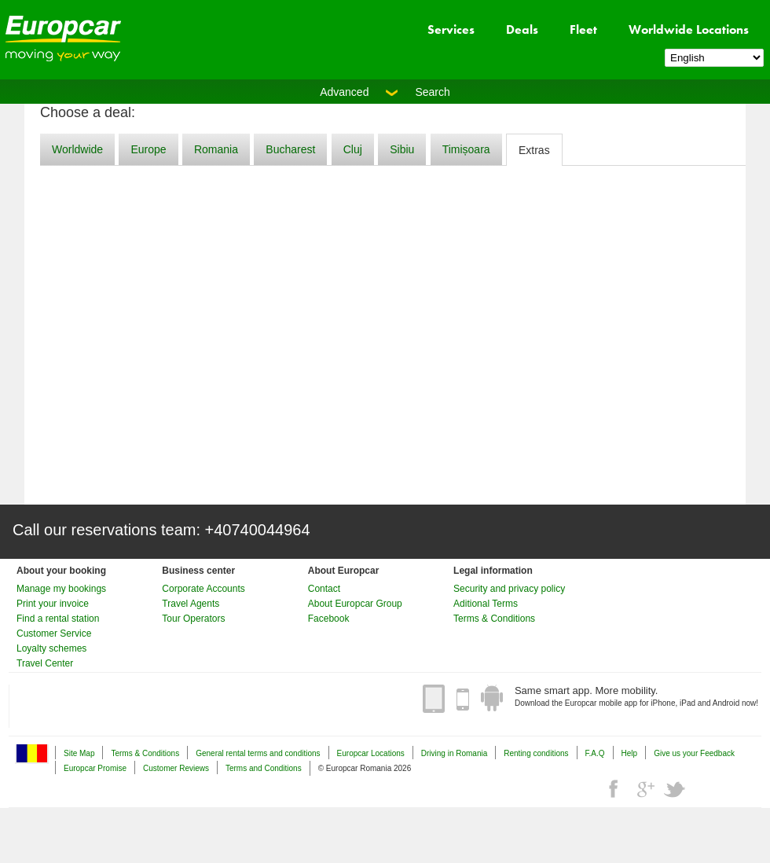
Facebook (329, 618)
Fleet (583, 29)
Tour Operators (193, 618)
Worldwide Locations (689, 29)
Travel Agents (190, 603)
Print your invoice (52, 603)
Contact (324, 588)
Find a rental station (57, 618)
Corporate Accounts (203, 588)
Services (451, 29)
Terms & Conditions (494, 618)
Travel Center (44, 663)
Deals (522, 29)
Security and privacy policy (509, 588)
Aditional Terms (485, 603)
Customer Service (53, 633)
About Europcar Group (355, 603)
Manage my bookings (61, 588)
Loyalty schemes (51, 648)
